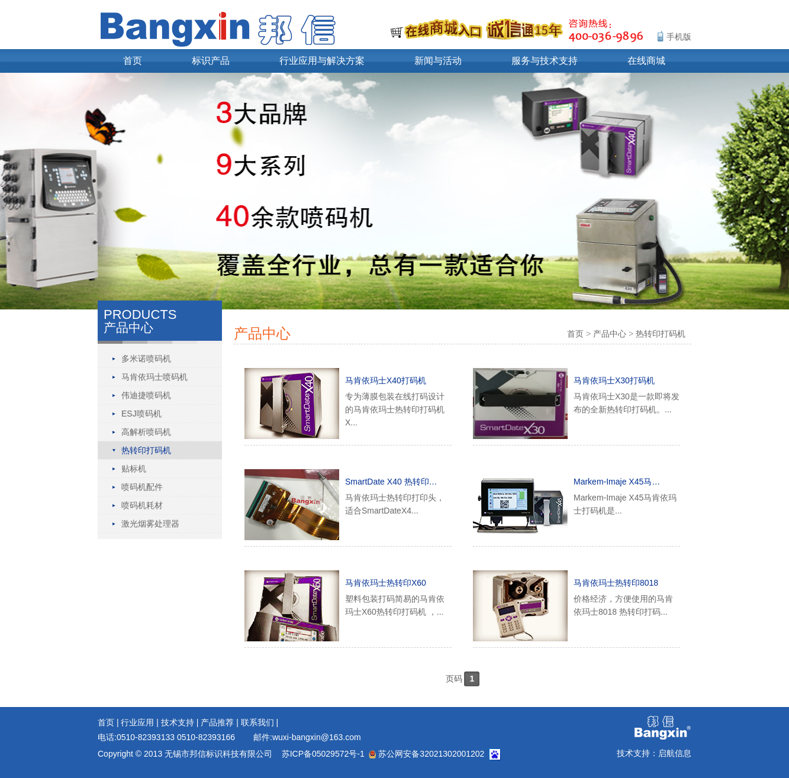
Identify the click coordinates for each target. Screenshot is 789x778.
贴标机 (133, 468)
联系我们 (257, 722)
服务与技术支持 (544, 61)
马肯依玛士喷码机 (154, 377)
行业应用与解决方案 (322, 61)
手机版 (678, 36)
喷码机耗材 (142, 505)
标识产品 (211, 61)
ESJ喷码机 (141, 413)
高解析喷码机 (146, 432)
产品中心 (609, 333)
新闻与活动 (438, 61)
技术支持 (177, 722)
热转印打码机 (146, 450)
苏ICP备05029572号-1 (323, 753)
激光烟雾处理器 (150, 523)
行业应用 (137, 722)
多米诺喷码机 (146, 358)
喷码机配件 (142, 487)
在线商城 (646, 61)
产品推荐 (217, 722)
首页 (132, 61)
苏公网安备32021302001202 (426, 753)
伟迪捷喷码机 (146, 395)
